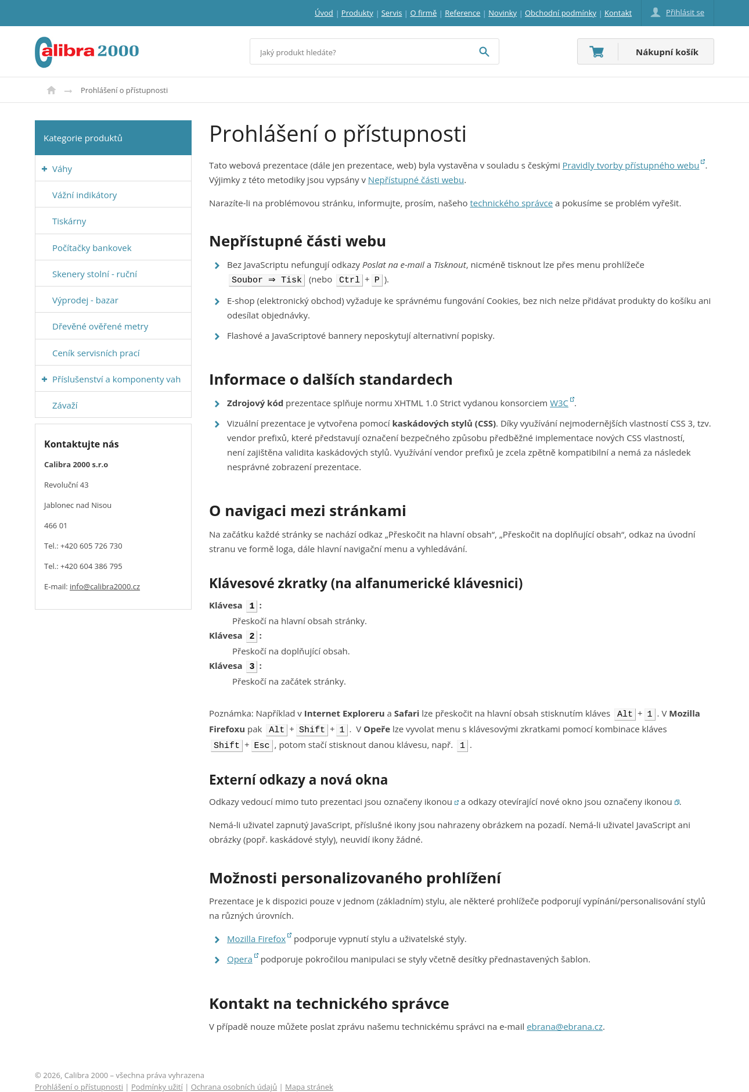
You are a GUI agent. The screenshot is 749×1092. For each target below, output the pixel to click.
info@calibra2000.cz (105, 586)
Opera (240, 951)
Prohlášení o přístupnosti (79, 1078)
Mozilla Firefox (256, 930)
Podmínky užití (157, 1078)
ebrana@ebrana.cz (565, 1018)
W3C (559, 401)
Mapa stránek (309, 1078)
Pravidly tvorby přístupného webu (631, 165)
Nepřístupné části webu (416, 179)
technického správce (511, 203)
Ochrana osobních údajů (234, 1078)
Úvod (51, 90)
